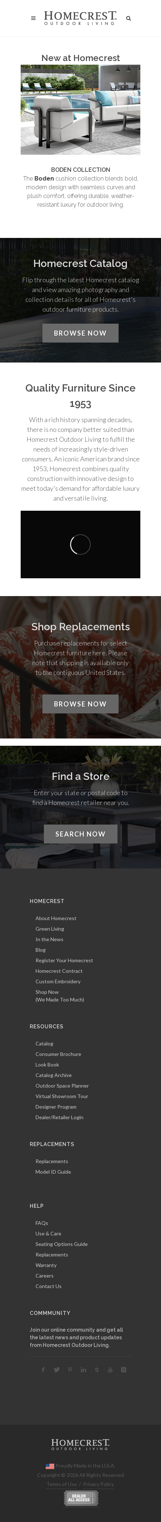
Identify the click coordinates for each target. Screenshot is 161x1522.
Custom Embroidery (58, 981)
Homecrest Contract (59, 971)
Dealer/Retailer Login (59, 1117)
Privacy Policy (98, 1484)
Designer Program (56, 1107)
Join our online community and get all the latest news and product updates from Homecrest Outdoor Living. (76, 1337)
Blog (41, 950)
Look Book (47, 1064)
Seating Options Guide (62, 1244)
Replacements (52, 1161)
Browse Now (80, 333)
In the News (49, 939)
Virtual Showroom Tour (62, 1096)
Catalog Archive (54, 1075)
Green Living (50, 929)
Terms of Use (61, 1484)
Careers (45, 1275)
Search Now (80, 834)
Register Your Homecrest (64, 960)
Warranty (46, 1265)
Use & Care (48, 1233)
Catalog (44, 1043)
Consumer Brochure (58, 1054)
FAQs (42, 1223)
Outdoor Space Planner (62, 1085)
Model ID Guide (53, 1172)
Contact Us (49, 1286)
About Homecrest (56, 918)
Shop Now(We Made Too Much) (60, 996)
